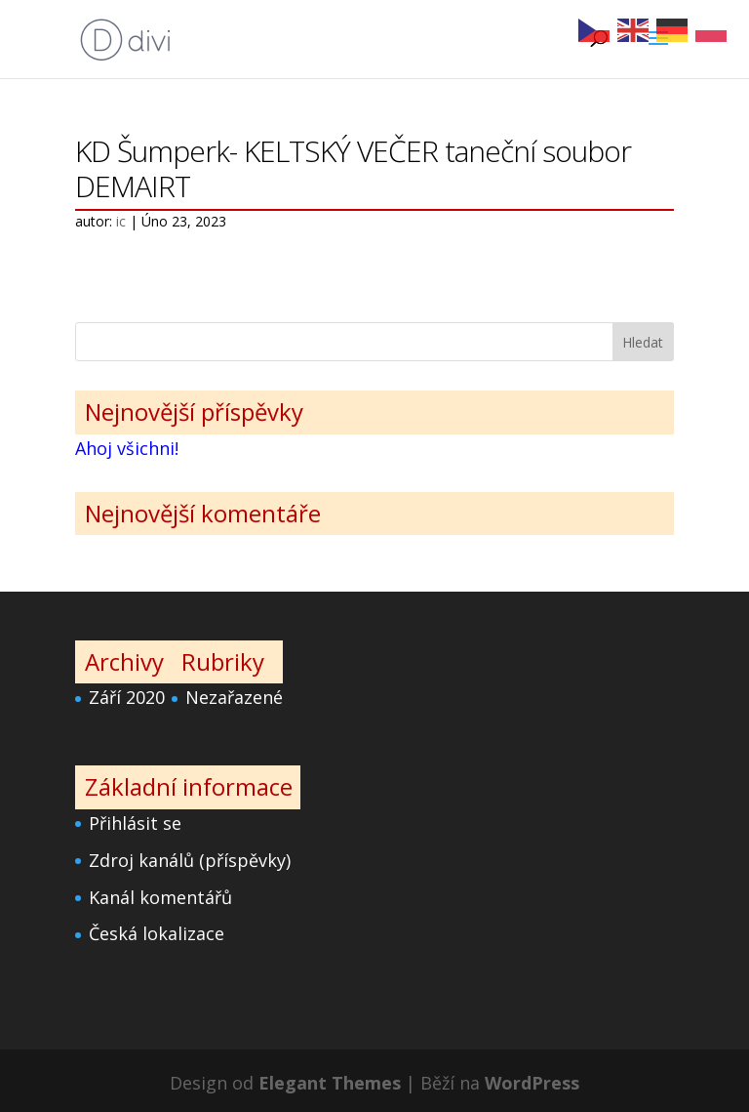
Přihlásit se (135, 823)
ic (121, 221)
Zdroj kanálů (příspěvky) (190, 860)
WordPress (532, 1082)
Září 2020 (127, 697)
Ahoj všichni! (126, 448)
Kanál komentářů (160, 897)
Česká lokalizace (156, 933)
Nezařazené (234, 697)
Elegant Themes (329, 1082)
